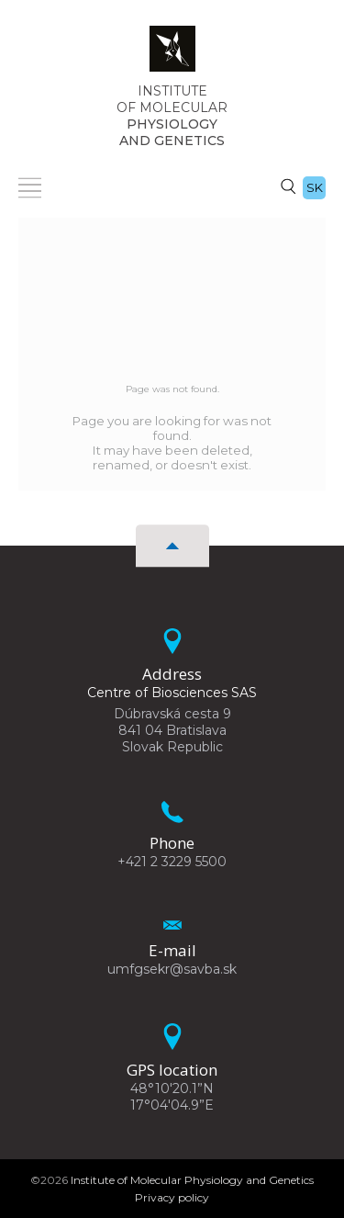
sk (314, 187)
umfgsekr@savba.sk (172, 969)
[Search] (288, 185)
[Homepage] (172, 54)
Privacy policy (172, 1197)
